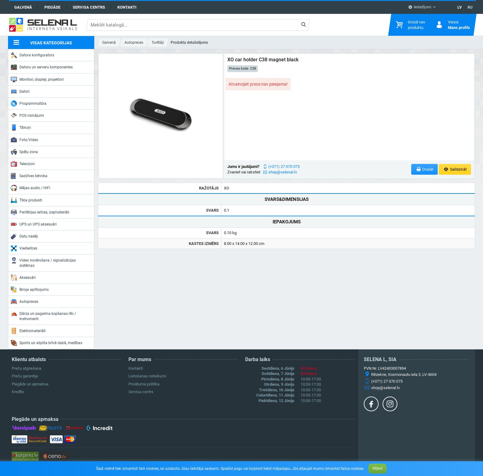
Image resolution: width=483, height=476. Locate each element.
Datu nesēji (24, 236)
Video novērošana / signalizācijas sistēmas (43, 262)
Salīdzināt (455, 169)
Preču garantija (25, 376)
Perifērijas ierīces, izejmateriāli (40, 212)
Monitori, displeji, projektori (37, 79)
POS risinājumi (27, 115)
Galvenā (23, 7)
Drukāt (425, 169)
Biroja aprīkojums (30, 290)
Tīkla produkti (26, 200)
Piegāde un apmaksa (30, 384)
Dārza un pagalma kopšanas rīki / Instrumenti (43, 316)
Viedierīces (24, 248)
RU (470, 7)
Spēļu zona (24, 152)
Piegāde (52, 7)
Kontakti (126, 7)
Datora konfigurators (32, 55)
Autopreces (24, 302)
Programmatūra (29, 103)
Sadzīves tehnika (29, 176)
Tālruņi (21, 127)
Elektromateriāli (28, 331)
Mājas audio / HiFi (30, 188)
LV (459, 7)
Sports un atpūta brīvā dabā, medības (46, 343)
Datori (20, 91)
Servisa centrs (89, 7)
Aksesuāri (23, 278)
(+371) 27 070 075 (284, 166)
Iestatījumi (420, 7)
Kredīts (18, 391)
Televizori (23, 164)
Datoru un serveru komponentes (42, 67)
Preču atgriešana (26, 368)
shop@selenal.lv (282, 172)
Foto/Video (24, 140)
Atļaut (377, 468)
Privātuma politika (144, 384)
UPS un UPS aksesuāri (34, 224)
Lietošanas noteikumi (147, 376)
